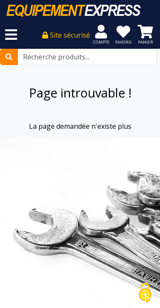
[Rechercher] (9, 57)
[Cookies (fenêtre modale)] (145, 293)
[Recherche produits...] (87, 57)
